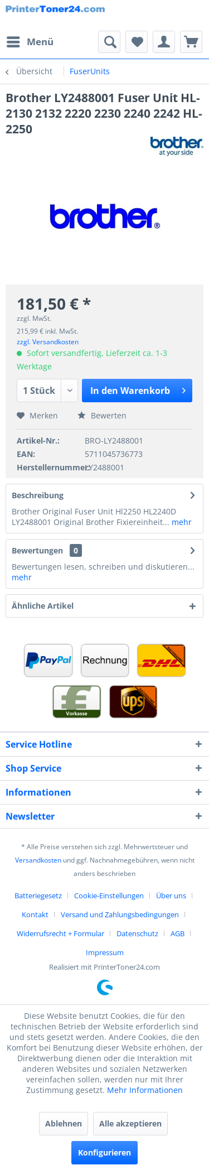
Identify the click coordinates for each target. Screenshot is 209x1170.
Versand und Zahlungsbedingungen (120, 914)
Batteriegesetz (38, 895)
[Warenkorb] (191, 42)
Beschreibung (38, 495)
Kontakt (35, 914)
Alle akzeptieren (130, 1123)
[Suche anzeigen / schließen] (109, 42)
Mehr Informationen (145, 1090)
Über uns (171, 895)
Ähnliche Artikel (43, 605)
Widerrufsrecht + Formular (60, 933)
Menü (30, 40)
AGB (177, 933)
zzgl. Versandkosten (48, 341)
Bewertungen (37, 550)
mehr (180, 522)
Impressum (105, 952)
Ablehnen (63, 1123)
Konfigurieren (104, 1152)
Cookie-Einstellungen (109, 895)
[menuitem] (29, 42)
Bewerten (102, 415)
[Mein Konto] (164, 42)
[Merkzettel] (136, 42)
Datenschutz (137, 933)
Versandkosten (38, 860)
